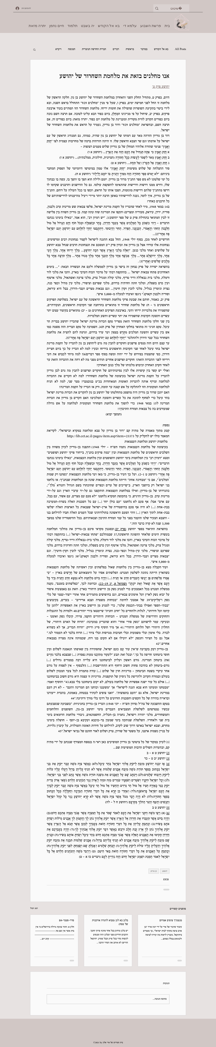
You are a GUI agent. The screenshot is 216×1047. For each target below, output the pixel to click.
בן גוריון (154, 871)
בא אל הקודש (161, 49)
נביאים (166, 879)
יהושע (164, 871)
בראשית (130, 49)
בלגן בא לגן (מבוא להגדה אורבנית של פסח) (110, 922)
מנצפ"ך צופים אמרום (170, 920)
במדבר (144, 49)
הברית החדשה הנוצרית (94, 49)
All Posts (180, 49)
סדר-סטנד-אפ (66, 920)
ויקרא (58, 49)
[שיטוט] (176, 8)
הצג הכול (34, 908)
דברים (116, 49)
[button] (34, 49)
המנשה (71, 49)
